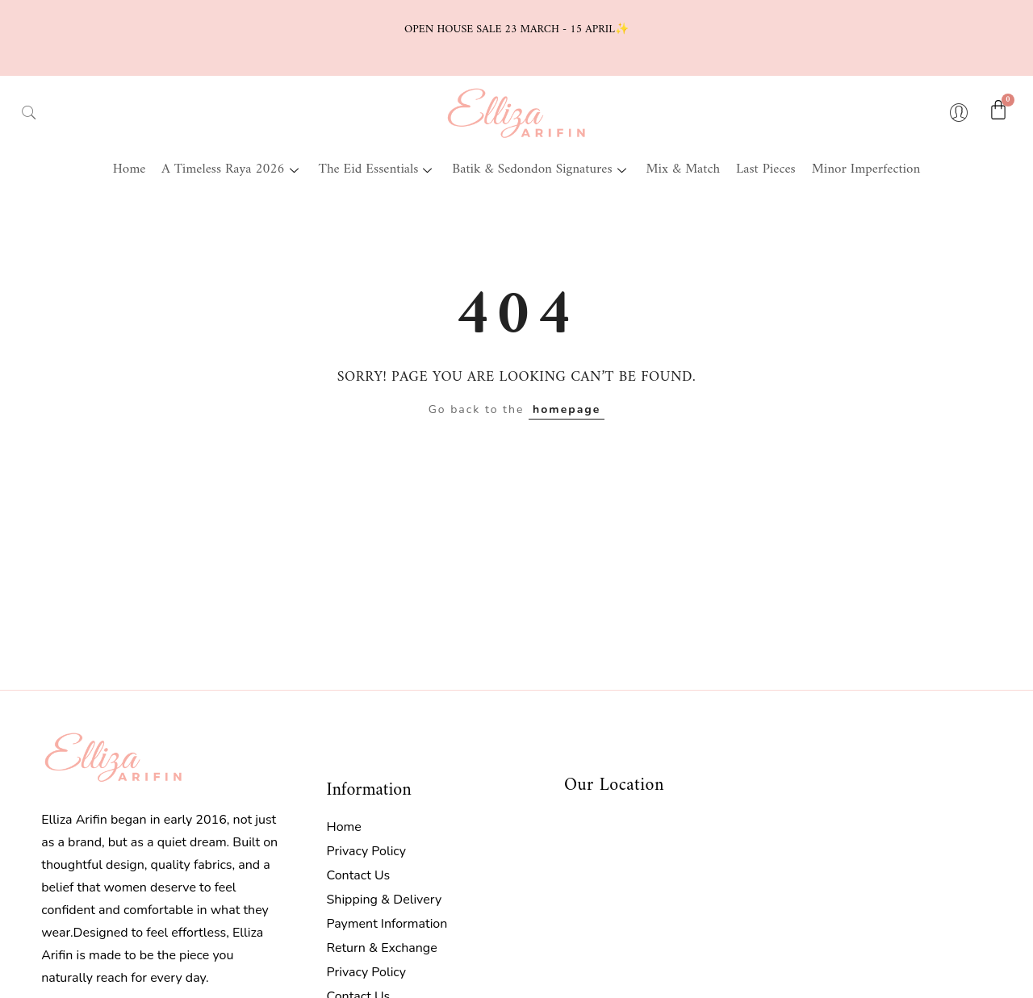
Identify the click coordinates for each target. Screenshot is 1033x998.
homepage (566, 409)
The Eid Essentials (378, 169)
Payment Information (386, 924)
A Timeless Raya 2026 (231, 169)
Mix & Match (683, 169)
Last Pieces (766, 169)
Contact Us (358, 875)
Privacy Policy (366, 851)
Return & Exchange (381, 948)
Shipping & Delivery (383, 900)
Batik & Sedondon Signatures (540, 169)
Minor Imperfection (866, 169)
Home (129, 169)
